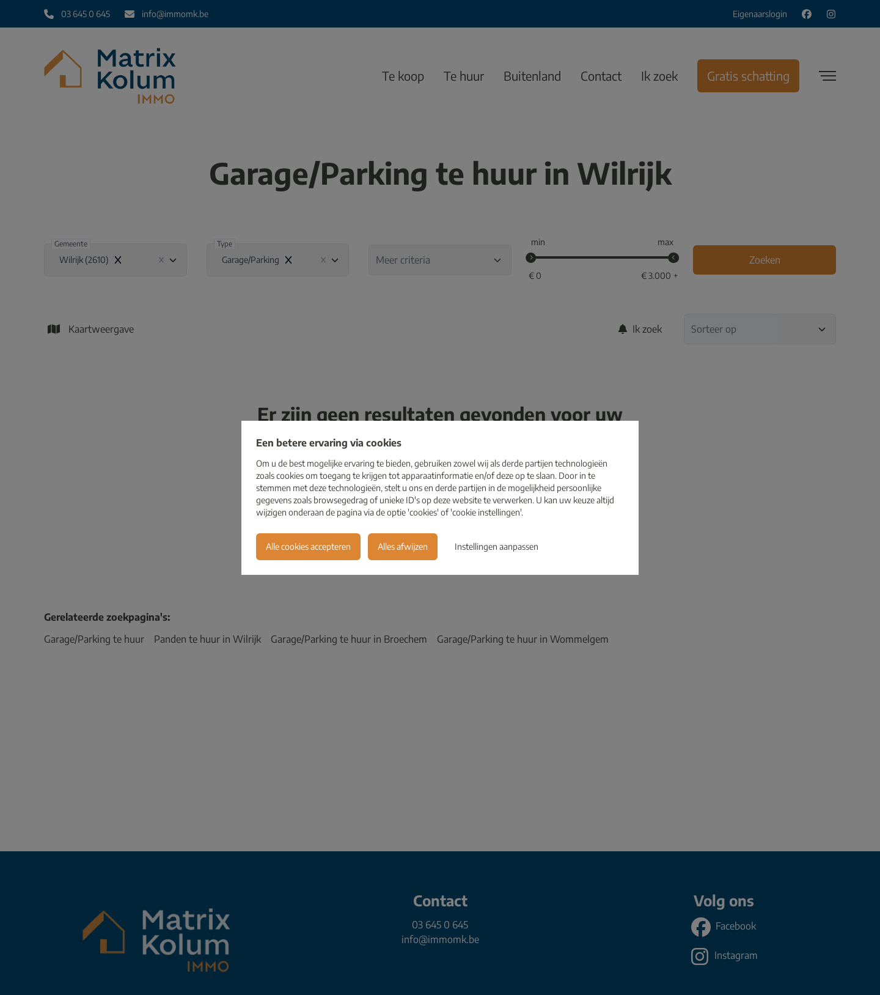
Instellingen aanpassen (496, 546)
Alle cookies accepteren (308, 546)
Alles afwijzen (403, 546)
